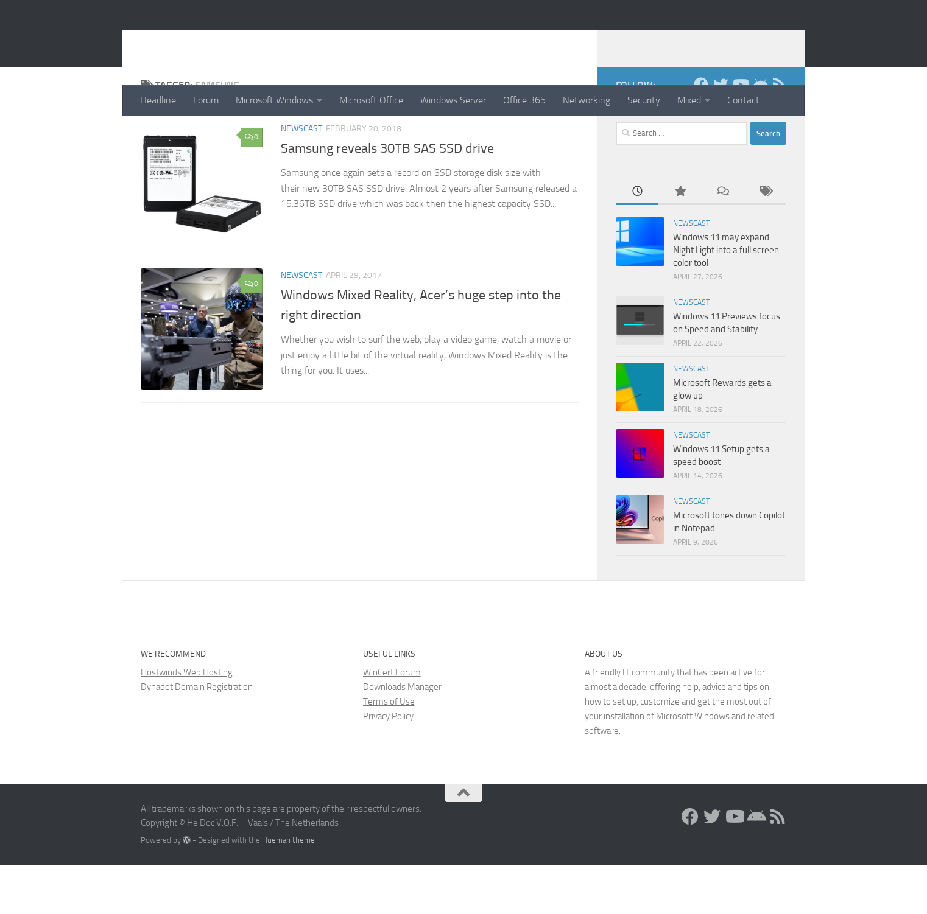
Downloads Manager (402, 735)
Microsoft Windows (274, 100)
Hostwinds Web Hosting (187, 721)
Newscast (301, 177)
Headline (158, 100)
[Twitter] (720, 133)
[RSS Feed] (779, 133)
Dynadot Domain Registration (197, 735)
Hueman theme (288, 888)
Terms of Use (389, 750)
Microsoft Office (371, 100)
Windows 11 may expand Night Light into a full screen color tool (726, 299)
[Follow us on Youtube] (740, 133)
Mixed (689, 100)
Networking (586, 100)
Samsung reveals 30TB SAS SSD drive (387, 197)
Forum (206, 100)
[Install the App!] (759, 133)
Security (643, 100)
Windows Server (453, 100)
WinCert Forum (392, 721)
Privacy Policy (388, 764)
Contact (743, 100)
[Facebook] (701, 133)
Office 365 (524, 100)
